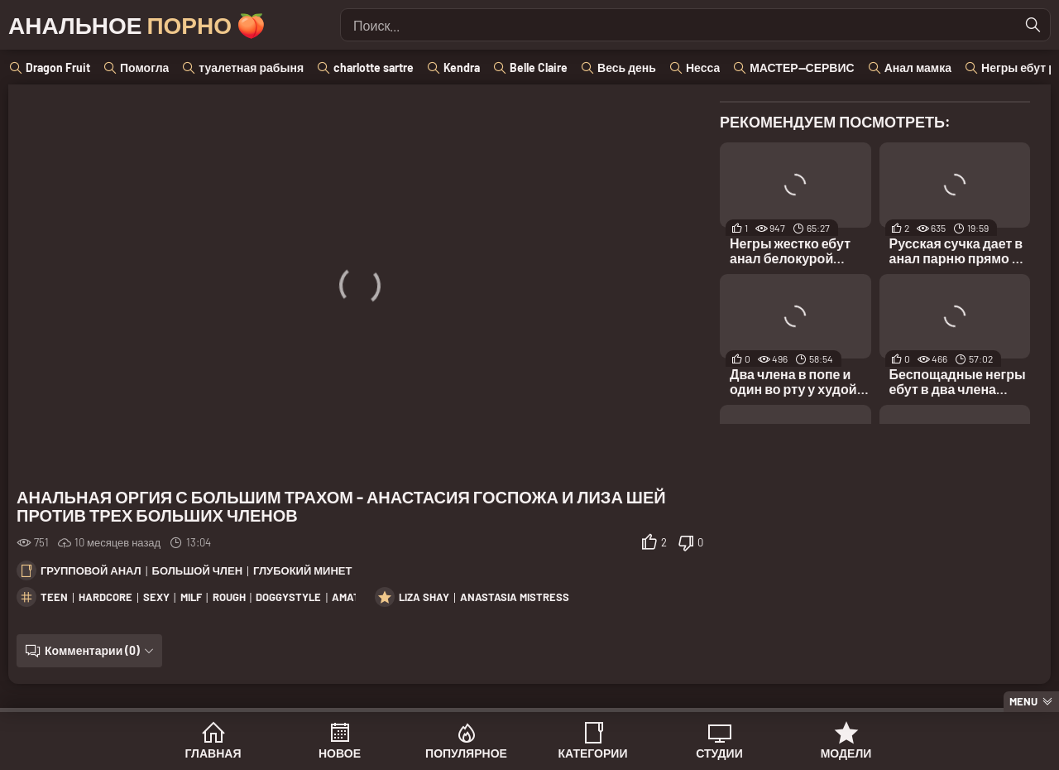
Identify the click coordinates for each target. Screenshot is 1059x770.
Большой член (197, 570)
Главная (213, 753)
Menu (1023, 701)
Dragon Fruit (58, 67)
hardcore (105, 597)
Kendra (461, 67)
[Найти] (1033, 25)
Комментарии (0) (92, 650)
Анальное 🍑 (137, 25)
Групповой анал (91, 570)
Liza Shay (424, 597)
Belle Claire (539, 67)
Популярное (466, 753)
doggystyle (288, 597)
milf (191, 597)
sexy (156, 597)
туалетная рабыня (251, 67)
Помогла (144, 67)
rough (229, 597)
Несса (703, 67)
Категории (593, 753)
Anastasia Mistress (514, 597)
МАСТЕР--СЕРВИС (802, 67)
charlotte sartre (373, 67)
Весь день (626, 67)
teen (54, 597)
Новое (340, 753)
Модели (846, 753)
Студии (719, 753)
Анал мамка (917, 67)
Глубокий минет (302, 570)
